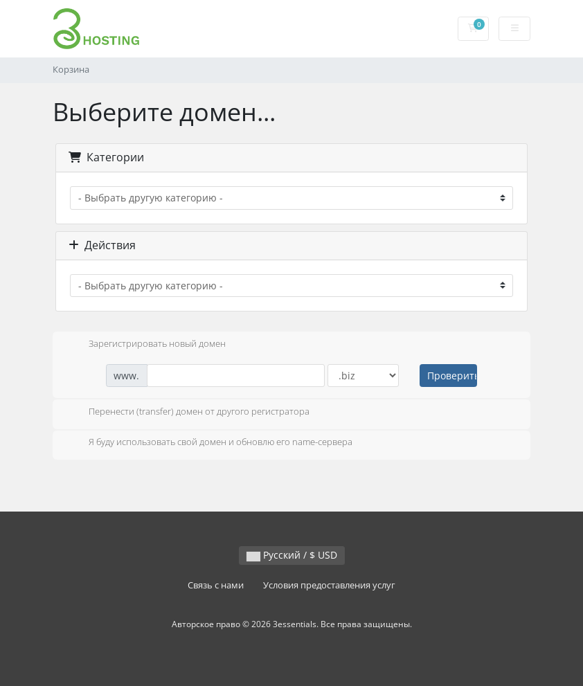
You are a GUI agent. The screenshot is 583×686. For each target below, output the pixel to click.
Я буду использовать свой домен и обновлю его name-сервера (209, 443)
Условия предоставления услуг (329, 585)
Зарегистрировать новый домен (146, 344)
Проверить (452, 375)
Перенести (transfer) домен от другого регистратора (188, 412)
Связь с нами (216, 585)
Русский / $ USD (291, 554)
